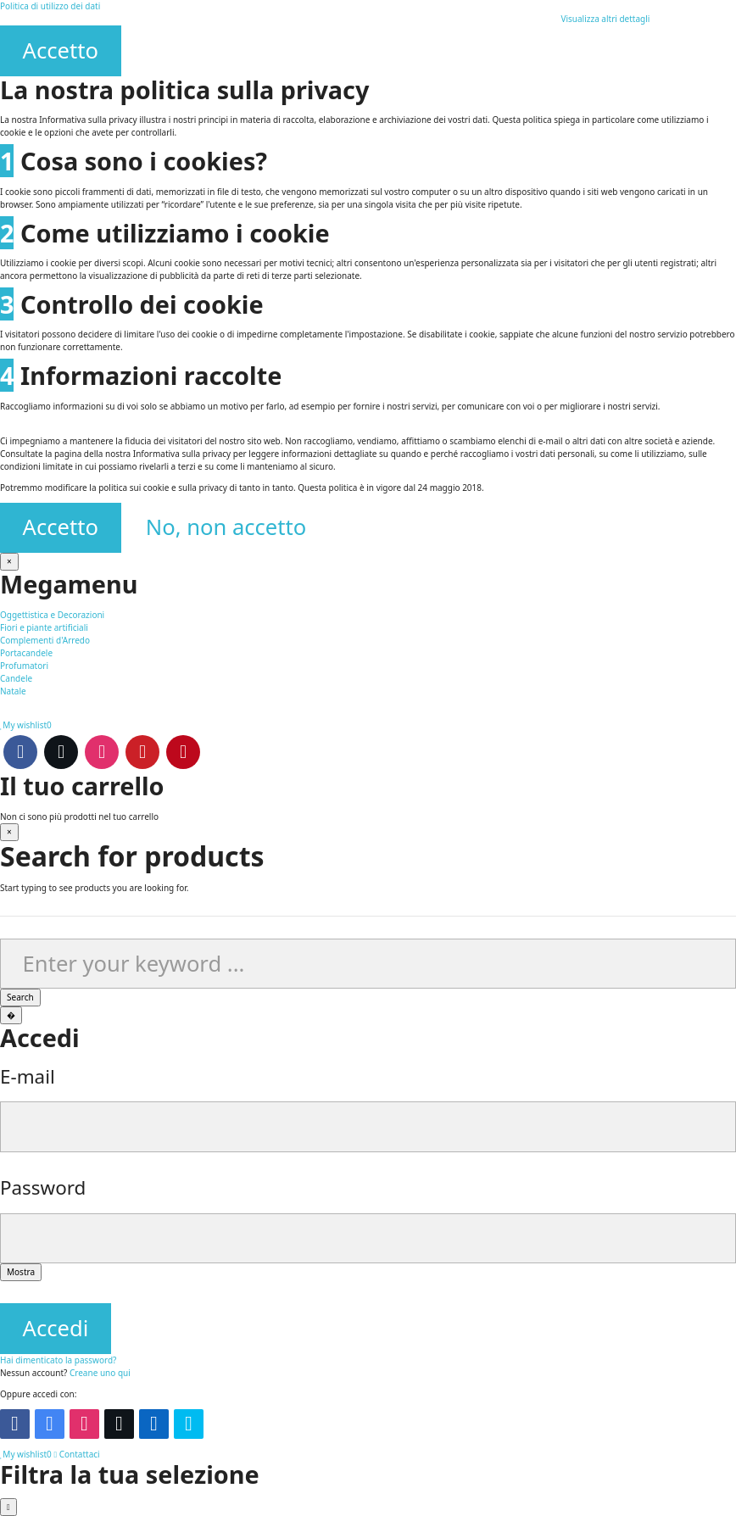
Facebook (20, 752)
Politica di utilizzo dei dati (50, 6)
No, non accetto (226, 527)
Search (20, 997)
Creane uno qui (100, 1373)
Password (43, 1187)
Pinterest (183, 752)
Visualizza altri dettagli (605, 19)
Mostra (21, 1272)
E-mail (27, 1076)
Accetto (60, 50)
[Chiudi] (9, 562)
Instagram (101, 752)
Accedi (56, 1328)
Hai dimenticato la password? (58, 1360)
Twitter (61, 752)
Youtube (142, 752)
